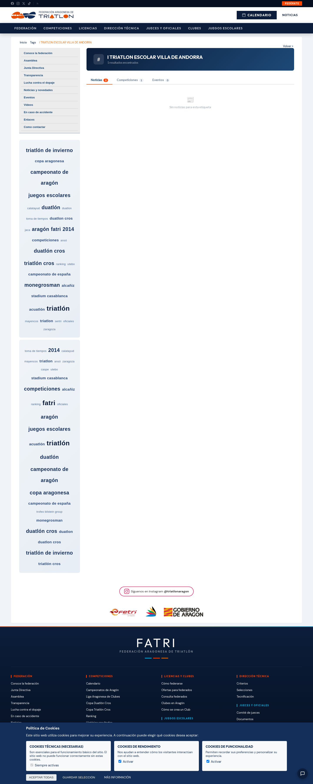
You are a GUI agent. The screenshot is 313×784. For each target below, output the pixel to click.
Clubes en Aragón (173, 703)
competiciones (45, 240)
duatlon (67, 208)
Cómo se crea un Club (175, 709)
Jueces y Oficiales (163, 28)
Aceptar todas (41, 777)
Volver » (288, 46)
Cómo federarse (172, 683)
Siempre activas (44, 765)
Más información (117, 777)
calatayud (33, 208)
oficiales (68, 321)
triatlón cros (39, 263)
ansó (64, 240)
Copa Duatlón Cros (98, 703)
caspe (45, 369)
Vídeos (28, 104)
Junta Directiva (34, 68)
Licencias (88, 28)
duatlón (51, 207)
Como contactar (34, 127)
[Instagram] (18, 3)
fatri (56, 229)
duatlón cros (49, 251)
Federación (25, 28)
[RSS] (37, 3)
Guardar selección (79, 777)
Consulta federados (174, 696)
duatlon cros (61, 218)
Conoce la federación (38, 53)
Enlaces (29, 119)
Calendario (256, 15)
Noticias (290, 15)
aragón (40, 229)
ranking (61, 264)
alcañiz (68, 285)
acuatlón (37, 309)
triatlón (58, 308)
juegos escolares (49, 195)
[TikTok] (29, 3)
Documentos (245, 719)
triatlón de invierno (49, 150)
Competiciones (57, 28)
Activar (125, 761)
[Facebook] (12, 3)
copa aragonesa (49, 161)
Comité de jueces (248, 712)
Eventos (29, 97)
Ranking (91, 716)
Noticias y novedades (38, 90)
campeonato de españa (49, 274)
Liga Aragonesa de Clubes (103, 696)
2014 (68, 229)
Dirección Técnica (121, 28)
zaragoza (49, 329)
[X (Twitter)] (23, 3)
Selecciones (244, 690)
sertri (58, 321)
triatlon (46, 321)
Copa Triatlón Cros (98, 709)
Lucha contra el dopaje (39, 82)
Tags (33, 42)
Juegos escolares (225, 28)
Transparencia (33, 75)
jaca (27, 230)
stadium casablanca (49, 296)
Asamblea (30, 60)
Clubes (194, 28)
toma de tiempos (37, 218)
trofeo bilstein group (50, 511)
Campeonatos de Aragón (102, 690)
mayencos (31, 321)
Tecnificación (245, 696)
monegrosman (42, 285)
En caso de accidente (38, 112)
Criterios (242, 683)
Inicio (23, 42)
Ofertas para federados (176, 690)
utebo (71, 264)
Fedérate (292, 3)
